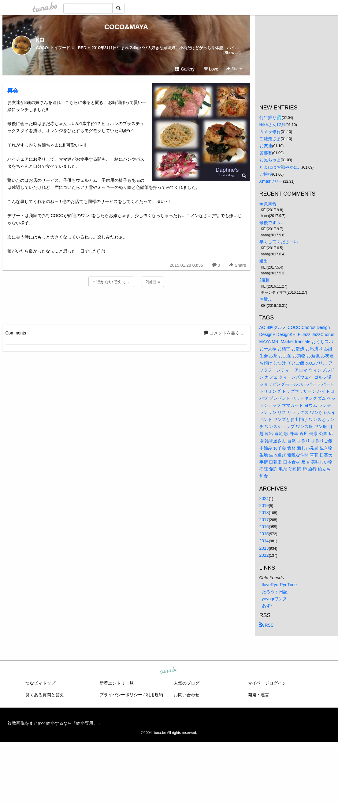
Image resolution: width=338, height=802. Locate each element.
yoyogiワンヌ (274, 598)
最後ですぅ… (272, 222)
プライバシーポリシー (120, 694)
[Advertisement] (126, 305)
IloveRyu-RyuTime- (280, 584)
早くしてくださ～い (278, 241)
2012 (264, 555)
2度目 (264, 279)
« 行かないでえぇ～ (111, 281)
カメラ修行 (270, 131)
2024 (264, 498)
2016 (264, 526)
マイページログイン (267, 683)
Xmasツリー (271, 181)
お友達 (265, 145)
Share (234, 69)
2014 (264, 540)
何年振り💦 (270, 117)
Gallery (184, 69)
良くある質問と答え (44, 694)
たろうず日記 (275, 591)
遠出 (263, 260)
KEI (40, 40)
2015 (264, 533)
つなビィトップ (40, 683)
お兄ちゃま (270, 159)
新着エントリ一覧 (116, 683)
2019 (264, 505)
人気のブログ (186, 683)
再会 (12, 91)
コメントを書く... (223, 332)
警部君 (265, 152)
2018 (264, 512)
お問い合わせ (186, 694)
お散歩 (265, 299)
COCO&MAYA (126, 27)
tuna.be (168, 670)
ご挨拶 (265, 174)
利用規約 (154, 694)
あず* (267, 605)
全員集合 (268, 203)
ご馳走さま (270, 138)
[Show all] (231, 52)
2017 (264, 519)
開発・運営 (258, 694)
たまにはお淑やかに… (280, 167)
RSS (266, 625)
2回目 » (153, 281)
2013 (264, 548)
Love (210, 69)
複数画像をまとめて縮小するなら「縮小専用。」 (55, 723)
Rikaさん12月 (272, 124)
